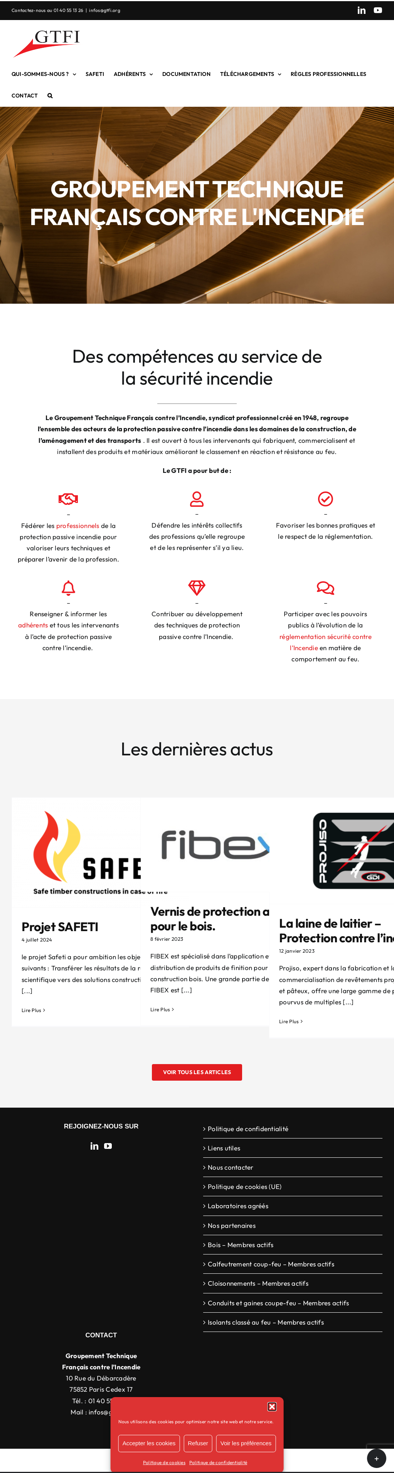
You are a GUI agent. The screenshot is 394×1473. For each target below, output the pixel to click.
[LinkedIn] (94, 1146)
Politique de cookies (164, 1462)
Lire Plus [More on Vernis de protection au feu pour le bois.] (160, 1009)
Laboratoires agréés (238, 1206)
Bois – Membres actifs (240, 1245)
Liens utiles (224, 1148)
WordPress (320, 1461)
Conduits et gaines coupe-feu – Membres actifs (278, 1303)
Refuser (198, 1443)
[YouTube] (108, 1146)
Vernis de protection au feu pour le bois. (223, 918)
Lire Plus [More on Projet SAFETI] (31, 1010)
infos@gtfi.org (104, 10)
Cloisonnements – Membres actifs (258, 1283)
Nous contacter (231, 1167)
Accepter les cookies (149, 1443)
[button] (272, 1407)
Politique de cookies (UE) (244, 1186)
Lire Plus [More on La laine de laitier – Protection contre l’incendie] (289, 1021)
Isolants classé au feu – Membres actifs (266, 1322)
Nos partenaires (232, 1225)
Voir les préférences (246, 1443)
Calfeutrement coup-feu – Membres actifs (271, 1264)
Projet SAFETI (60, 926)
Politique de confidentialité (218, 1462)
